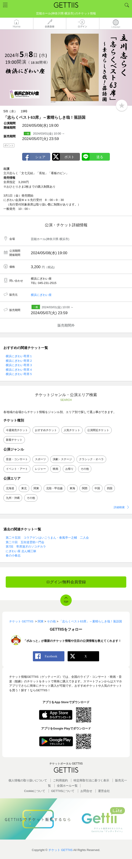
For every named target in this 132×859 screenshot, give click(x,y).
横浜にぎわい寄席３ (19, 365)
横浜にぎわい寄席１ (19, 356)
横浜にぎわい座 (41, 295)
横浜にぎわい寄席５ (19, 374)
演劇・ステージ (62, 459)
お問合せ (86, 791)
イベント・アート (17, 468)
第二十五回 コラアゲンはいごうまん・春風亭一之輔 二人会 (47, 537)
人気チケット (72, 430)
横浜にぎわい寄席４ (19, 369)
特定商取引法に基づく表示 (91, 780)
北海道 (10, 488)
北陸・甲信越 (54, 488)
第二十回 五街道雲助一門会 (25, 542)
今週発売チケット (17, 430)
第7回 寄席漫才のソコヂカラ (26, 546)
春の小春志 (13, 555)
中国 (97, 488)
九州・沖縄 (13, 498)
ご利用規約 (60, 780)
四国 (109, 488)
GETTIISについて (63, 791)
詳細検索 (119, 507)
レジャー (40, 468)
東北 (24, 488)
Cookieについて (34, 791)
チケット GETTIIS (60, 850)
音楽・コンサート (17, 459)
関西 (84, 488)
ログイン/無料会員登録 (66, 582)
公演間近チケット (98, 430)
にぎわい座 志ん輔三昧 (21, 551)
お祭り (69, 468)
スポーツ (40, 459)
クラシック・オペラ (91, 459)
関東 (36, 488)
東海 (72, 488)
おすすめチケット (46, 430)
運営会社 (104, 791)
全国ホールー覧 (67, 785)
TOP (66, 602)
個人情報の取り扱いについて (27, 780)
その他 (85, 468)
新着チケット (14, 439)
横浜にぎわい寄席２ (19, 360)
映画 (55, 468)
